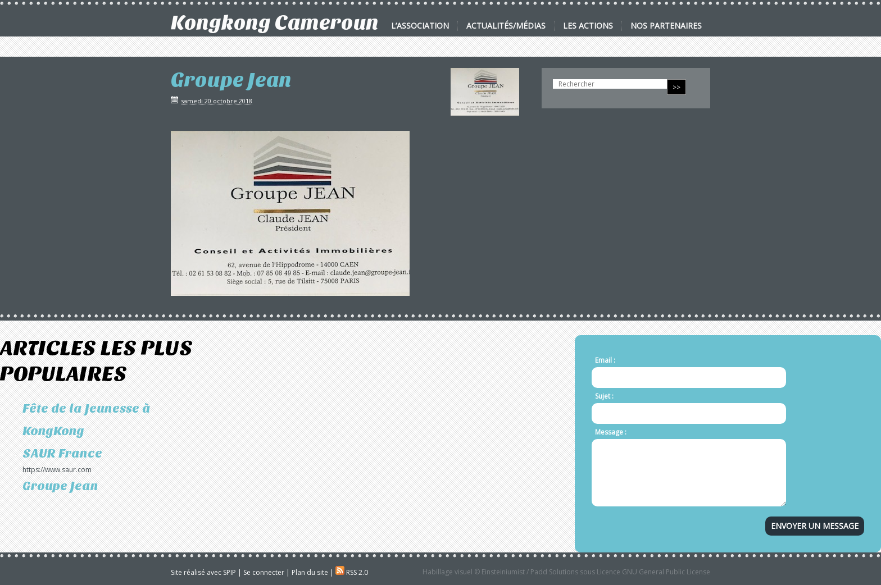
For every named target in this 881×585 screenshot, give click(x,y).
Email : (605, 360)
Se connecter (263, 572)
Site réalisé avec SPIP (203, 572)
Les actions (588, 26)
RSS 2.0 (351, 572)
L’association (420, 26)
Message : (610, 432)
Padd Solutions (554, 572)
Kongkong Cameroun (275, 22)
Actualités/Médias (506, 26)
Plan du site (310, 572)
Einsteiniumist (503, 572)
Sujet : (604, 396)
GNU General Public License (666, 572)
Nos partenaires (666, 26)
